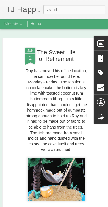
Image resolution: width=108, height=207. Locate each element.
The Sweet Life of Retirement (56, 55)
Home (35, 23)
